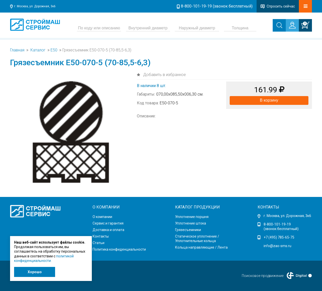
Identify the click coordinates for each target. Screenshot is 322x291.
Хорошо (35, 272)
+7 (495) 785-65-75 (279, 237)
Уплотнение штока (190, 223)
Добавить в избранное (164, 74)
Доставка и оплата (108, 230)
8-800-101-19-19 (277, 224)
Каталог (38, 50)
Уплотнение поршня (192, 217)
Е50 (54, 50)
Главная (17, 50)
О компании (102, 217)
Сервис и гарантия (108, 223)
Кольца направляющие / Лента (201, 247)
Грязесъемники (188, 230)
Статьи (98, 243)
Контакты (101, 236)
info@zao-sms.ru (277, 246)
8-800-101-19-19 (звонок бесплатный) (217, 6)
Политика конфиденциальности (119, 249)
